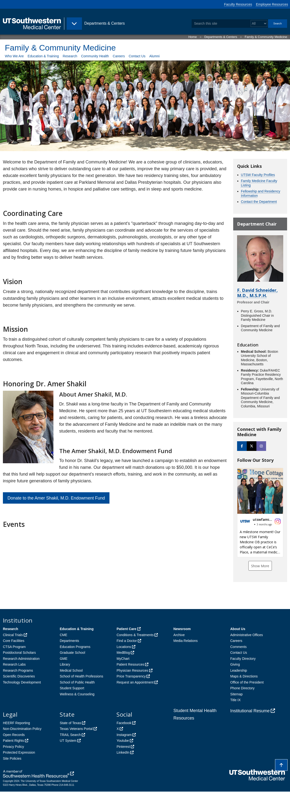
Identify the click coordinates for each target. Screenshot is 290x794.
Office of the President (247, 682)
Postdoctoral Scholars (19, 652)
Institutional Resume (250, 710)
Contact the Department (259, 202)
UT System (68, 741)
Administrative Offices (246, 635)
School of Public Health (77, 682)
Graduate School (72, 652)
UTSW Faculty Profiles (258, 175)
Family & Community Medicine (266, 37)
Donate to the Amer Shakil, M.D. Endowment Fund (56, 498)
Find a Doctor (126, 641)
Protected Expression (19, 752)
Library (65, 664)
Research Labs (14, 664)
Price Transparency (131, 676)
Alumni (154, 56)
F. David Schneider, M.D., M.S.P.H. (257, 293)
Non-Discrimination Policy (22, 729)
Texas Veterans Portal (76, 729)
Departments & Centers (220, 37)
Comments (238, 647)
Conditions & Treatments (134, 635)
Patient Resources (130, 664)
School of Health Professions (81, 676)
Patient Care (126, 629)
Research (70, 56)
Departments (69, 641)
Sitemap (236, 694)
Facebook (123, 723)
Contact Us (137, 56)
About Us (237, 629)
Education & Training (43, 56)
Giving (235, 664)
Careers (119, 56)
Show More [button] (260, 566)
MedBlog (123, 652)
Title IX (235, 700)
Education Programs (75, 647)
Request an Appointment (134, 682)
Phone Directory (242, 688)
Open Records (14, 735)
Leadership (238, 670)
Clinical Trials (13, 635)
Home (192, 37)
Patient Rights (13, 741)
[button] (260, 512)
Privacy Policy (13, 747)
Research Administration (21, 659)
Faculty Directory (243, 659)
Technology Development (22, 682)
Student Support (72, 688)
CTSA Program (14, 647)
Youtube (122, 741)
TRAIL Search (70, 735)
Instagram (123, 735)
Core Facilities (13, 641)
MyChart (122, 659)
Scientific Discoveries (19, 676)
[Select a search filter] (259, 23)
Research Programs (18, 670)
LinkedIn (122, 752)
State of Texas (70, 723)
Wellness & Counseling (77, 694)
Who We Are (14, 56)
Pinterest (123, 747)
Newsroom (182, 629)
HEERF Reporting (16, 723)
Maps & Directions (244, 676)
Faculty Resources (238, 4)
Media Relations (186, 641)
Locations (123, 647)
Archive (179, 635)
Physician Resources (132, 670)
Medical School (71, 670)
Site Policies (12, 758)
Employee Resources (272, 4)
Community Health (95, 56)
